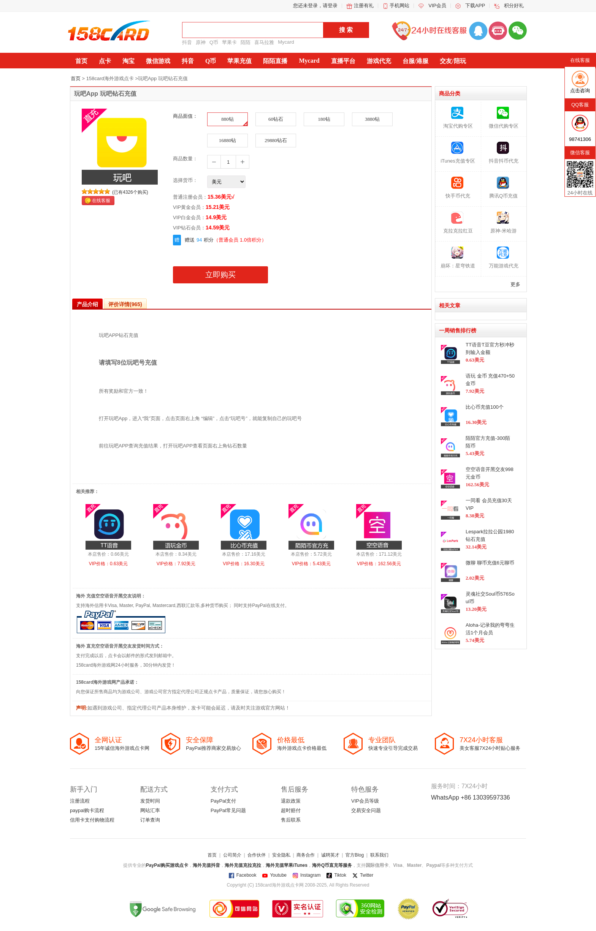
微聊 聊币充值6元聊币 (490, 563)
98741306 (580, 139)
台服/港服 (415, 61)
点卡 (105, 61)
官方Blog (355, 855)
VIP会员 (437, 5)
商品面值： (185, 116)
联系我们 (379, 855)
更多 (515, 284)
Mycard (286, 42)
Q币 (213, 42)
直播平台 (343, 61)
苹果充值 (239, 61)
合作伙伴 (256, 855)
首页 (81, 61)
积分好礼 (514, 5)
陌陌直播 (275, 61)
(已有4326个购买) (130, 192)
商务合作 (305, 855)
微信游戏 (158, 61)
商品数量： (185, 158)
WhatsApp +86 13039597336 (470, 797)
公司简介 (232, 855)
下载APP (475, 5)
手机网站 (399, 5)
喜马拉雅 (264, 42)
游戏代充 (379, 61)
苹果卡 (229, 42)
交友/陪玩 (453, 61)
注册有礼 (364, 5)
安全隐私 (281, 855)
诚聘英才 (330, 855)
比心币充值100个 (485, 407)
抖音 (187, 42)
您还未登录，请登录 (315, 5)
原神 (201, 42)
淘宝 (128, 61)
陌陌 (245, 42)
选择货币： (185, 180)
